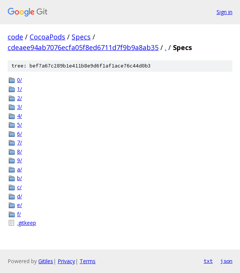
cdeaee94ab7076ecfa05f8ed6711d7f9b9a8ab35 (83, 47)
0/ (19, 79)
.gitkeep (26, 222)
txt (208, 260)
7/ (19, 142)
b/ (19, 178)
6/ (19, 133)
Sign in (224, 12)
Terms (88, 261)
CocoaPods (47, 36)
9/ (19, 160)
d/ (19, 196)
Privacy (66, 261)
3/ (19, 106)
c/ (19, 187)
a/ (19, 169)
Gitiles (45, 261)
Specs (81, 36)
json (226, 260)
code (15, 36)
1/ (19, 89)
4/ (19, 115)
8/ (19, 151)
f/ (19, 214)
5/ (19, 124)
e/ (19, 205)
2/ (19, 98)
